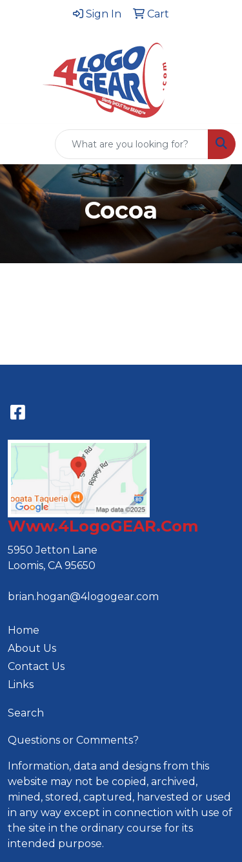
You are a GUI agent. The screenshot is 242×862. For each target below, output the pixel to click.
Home (23, 630)
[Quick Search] (131, 144)
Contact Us (36, 666)
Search (26, 713)
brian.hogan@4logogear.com (83, 596)
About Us (32, 648)
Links (21, 684)
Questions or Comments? (73, 740)
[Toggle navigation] (20, 144)
